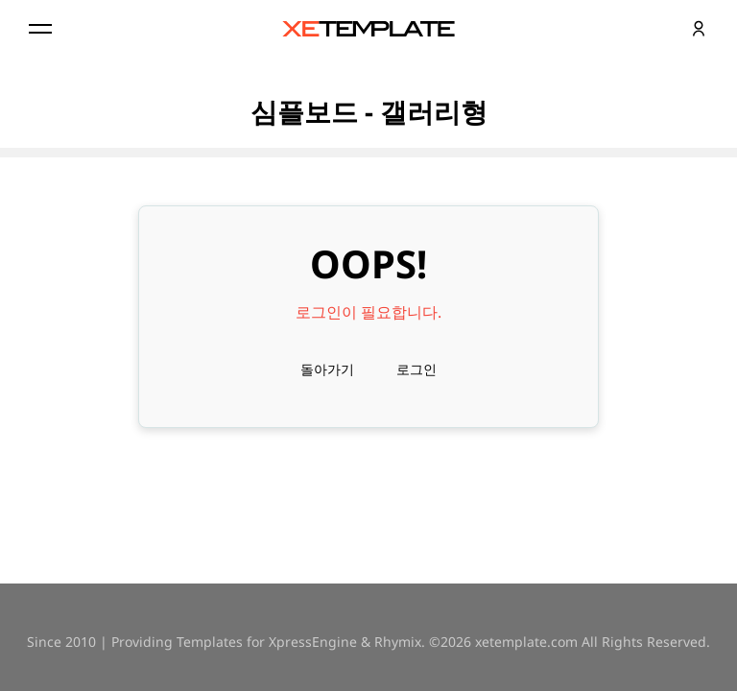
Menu (38, 29)
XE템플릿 (368, 29)
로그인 (416, 369)
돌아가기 (327, 369)
